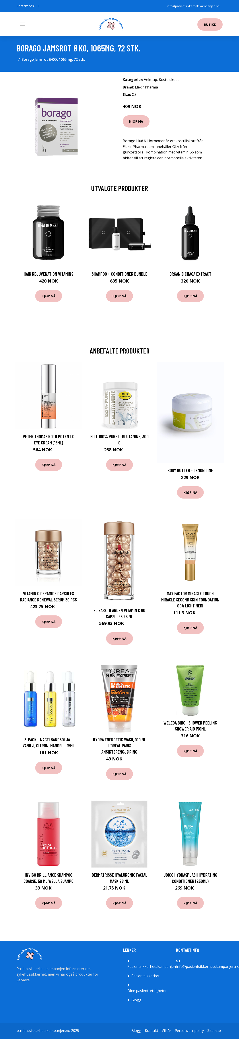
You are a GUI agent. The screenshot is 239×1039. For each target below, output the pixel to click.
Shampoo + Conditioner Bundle (119, 274)
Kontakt (151, 1030)
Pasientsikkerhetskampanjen (151, 966)
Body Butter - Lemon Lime (190, 470)
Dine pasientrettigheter (147, 990)
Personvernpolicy (189, 1030)
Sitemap (214, 1030)
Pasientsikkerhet (145, 975)
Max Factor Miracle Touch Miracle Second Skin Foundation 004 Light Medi (190, 599)
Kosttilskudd (169, 79)
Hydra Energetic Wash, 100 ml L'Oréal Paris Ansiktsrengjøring (119, 745)
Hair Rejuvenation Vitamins (48, 274)
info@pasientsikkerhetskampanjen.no (192, 6)
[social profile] (38, 6)
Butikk (210, 24)
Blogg (136, 1000)
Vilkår (166, 1030)
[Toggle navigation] (23, 24)
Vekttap (150, 79)
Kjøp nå (136, 121)
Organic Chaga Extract (190, 274)
